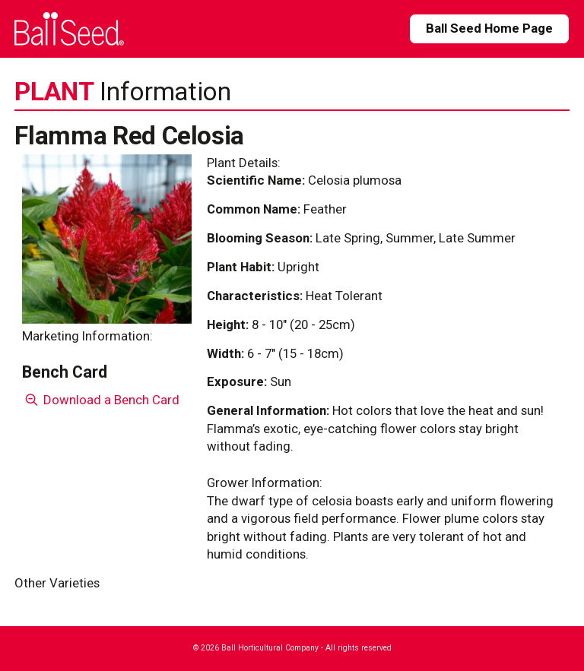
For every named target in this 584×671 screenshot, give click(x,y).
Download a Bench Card (100, 399)
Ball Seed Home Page (489, 28)
